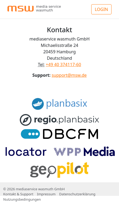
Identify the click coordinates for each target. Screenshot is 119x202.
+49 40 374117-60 (63, 64)
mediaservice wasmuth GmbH (40, 189)
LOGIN (101, 9)
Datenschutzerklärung (77, 194)
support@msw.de (68, 75)
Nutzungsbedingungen (22, 199)
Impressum (46, 194)
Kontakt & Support (18, 194)
